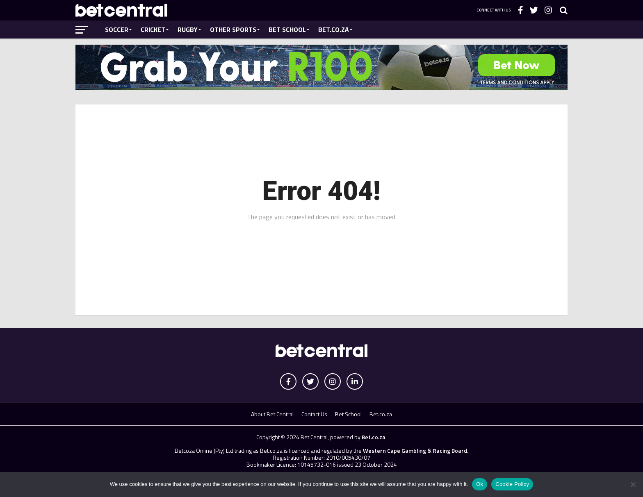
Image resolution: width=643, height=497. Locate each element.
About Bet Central (272, 414)
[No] (633, 484)
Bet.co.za (333, 29)
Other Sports (233, 29)
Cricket (153, 29)
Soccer (116, 29)
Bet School (287, 29)
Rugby (188, 29)
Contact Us (314, 414)
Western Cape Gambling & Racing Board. (415, 450)
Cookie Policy (512, 484)
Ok (479, 484)
